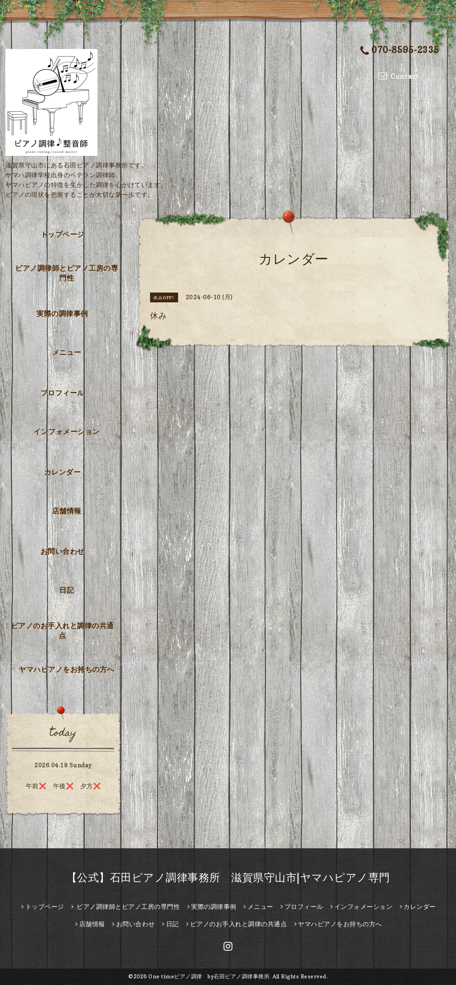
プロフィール (63, 392)
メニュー (66, 352)
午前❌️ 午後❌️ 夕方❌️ (63, 786)
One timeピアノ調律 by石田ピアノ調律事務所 (208, 976)
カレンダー (62, 472)
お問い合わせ (63, 551)
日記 (66, 590)
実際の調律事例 (62, 313)
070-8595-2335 (400, 51)
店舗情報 (66, 510)
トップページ (63, 234)
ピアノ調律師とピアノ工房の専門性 (66, 273)
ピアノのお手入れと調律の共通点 (62, 630)
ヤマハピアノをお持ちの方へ (66, 669)
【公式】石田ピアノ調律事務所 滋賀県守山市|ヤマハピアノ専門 (228, 877)
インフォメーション (66, 431)
